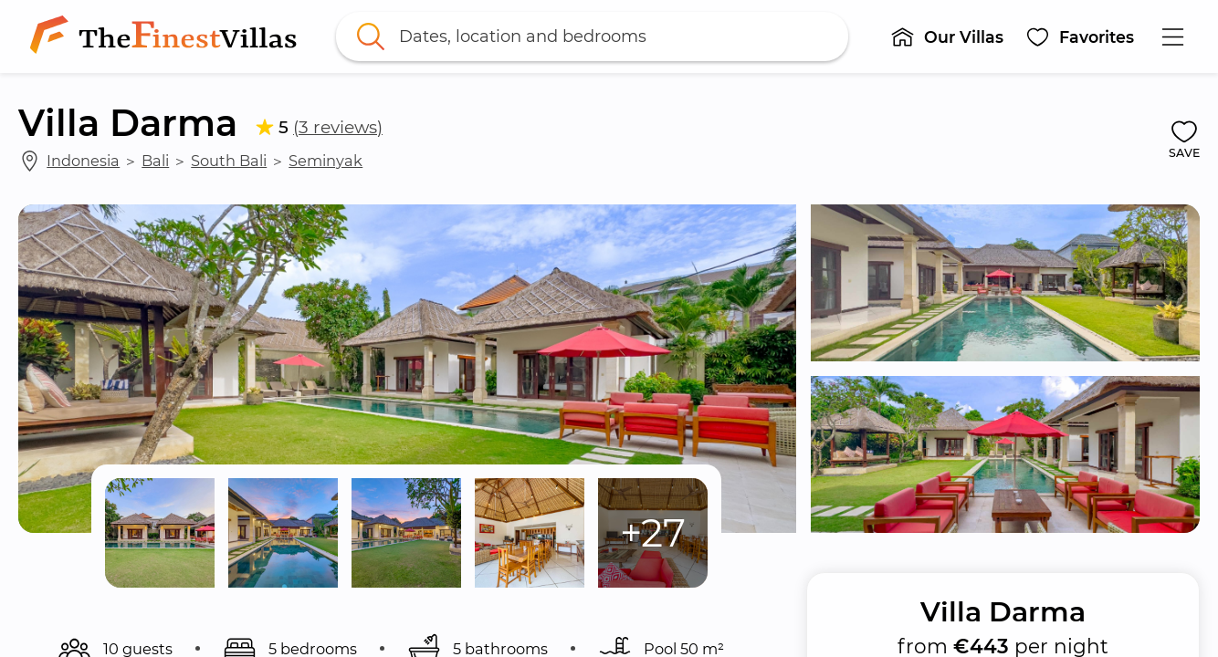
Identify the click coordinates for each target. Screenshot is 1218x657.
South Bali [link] (229, 160)
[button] (947, 36)
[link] (167, 36)
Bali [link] (155, 160)
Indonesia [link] (83, 160)
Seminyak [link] (325, 160)
